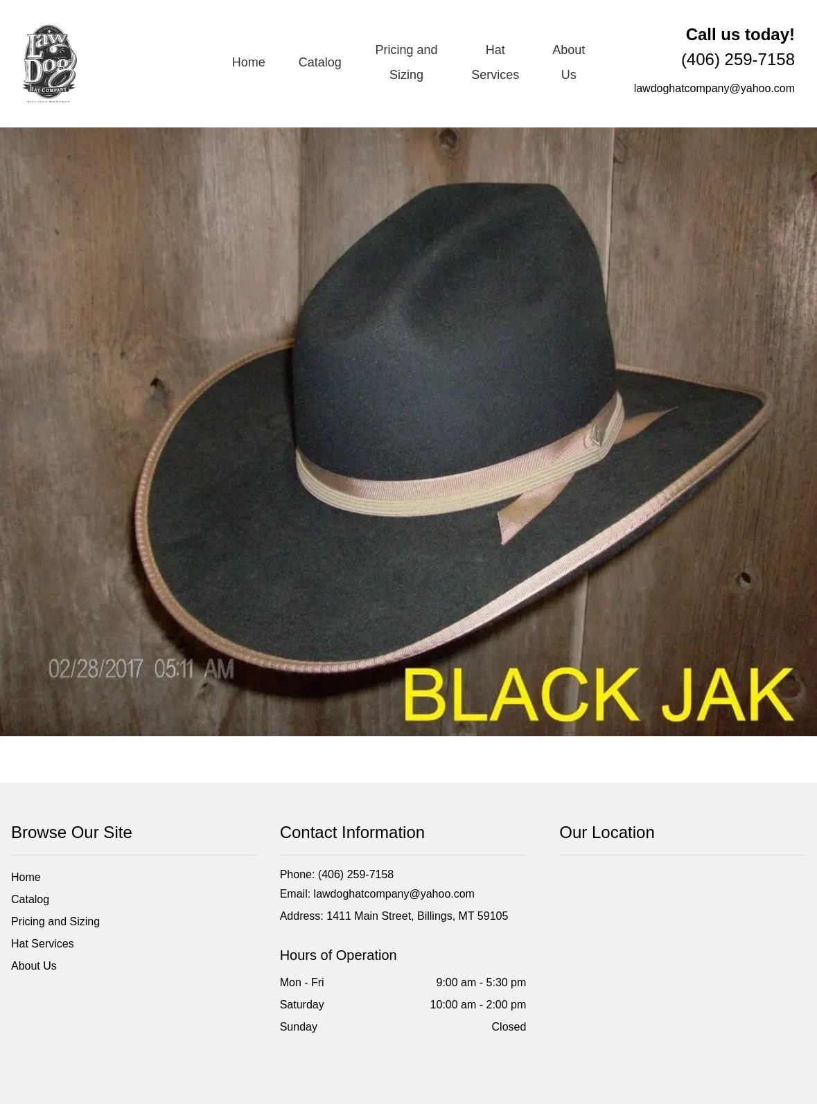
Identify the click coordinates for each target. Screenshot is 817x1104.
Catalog (320, 62)
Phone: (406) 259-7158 (337, 874)
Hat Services (495, 62)
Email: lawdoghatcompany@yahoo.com (377, 894)
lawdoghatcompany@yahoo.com (714, 88)
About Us (568, 62)
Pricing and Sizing (406, 62)
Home (248, 62)
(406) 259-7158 (738, 47)
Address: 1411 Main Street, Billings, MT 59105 (394, 916)
